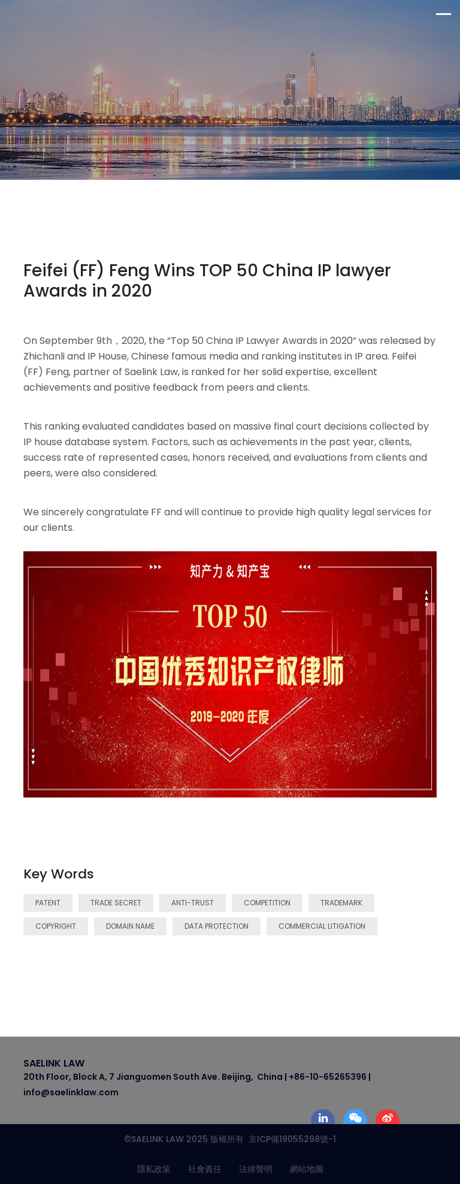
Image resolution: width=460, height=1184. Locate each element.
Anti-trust (192, 903)
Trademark (341, 903)
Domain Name (130, 926)
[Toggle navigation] (448, 14)
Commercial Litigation (322, 926)
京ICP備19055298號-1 (290, 1139)
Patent (47, 903)
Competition (267, 903)
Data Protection (216, 926)
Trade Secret (115, 903)
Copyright (55, 926)
